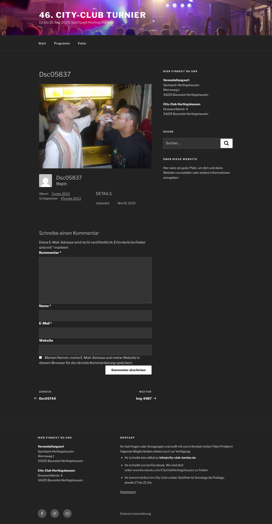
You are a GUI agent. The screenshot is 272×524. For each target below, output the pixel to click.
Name (45, 306)
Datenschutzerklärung (135, 513)
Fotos (82, 43)
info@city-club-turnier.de (178, 457)
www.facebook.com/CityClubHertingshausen (163, 470)
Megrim (61, 183)
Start (42, 43)
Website (46, 340)
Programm (62, 43)
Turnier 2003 (61, 193)
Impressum (128, 492)
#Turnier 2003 (71, 198)
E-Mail (45, 323)
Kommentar (50, 253)
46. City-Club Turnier (92, 15)
